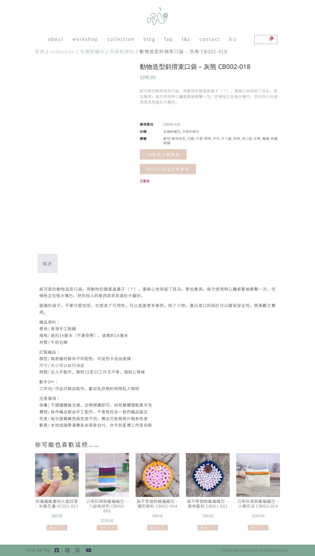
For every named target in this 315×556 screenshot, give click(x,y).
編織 (265, 138)
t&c (186, 39)
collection (121, 39)
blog (150, 39)
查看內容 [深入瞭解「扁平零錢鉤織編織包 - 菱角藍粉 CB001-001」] (208, 527)
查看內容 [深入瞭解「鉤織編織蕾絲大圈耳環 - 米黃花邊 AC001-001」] (57, 527)
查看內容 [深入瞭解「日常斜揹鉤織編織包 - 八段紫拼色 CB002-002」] (107, 527)
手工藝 (226, 138)
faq (168, 39)
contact (210, 39)
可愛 (199, 138)
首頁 (40, 51)
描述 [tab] (47, 263)
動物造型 (179, 138)
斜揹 (236, 138)
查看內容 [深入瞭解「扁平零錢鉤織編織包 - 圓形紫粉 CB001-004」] (157, 527)
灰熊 (257, 138)
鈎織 (274, 138)
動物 (166, 138)
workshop (85, 39)
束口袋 (247, 138)
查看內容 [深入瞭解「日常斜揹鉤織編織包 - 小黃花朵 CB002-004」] (258, 527)
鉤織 (166, 142)
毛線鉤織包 (92, 51)
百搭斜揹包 (122, 51)
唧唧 (207, 138)
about (56, 39)
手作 (216, 138)
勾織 (190, 138)
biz (233, 39)
